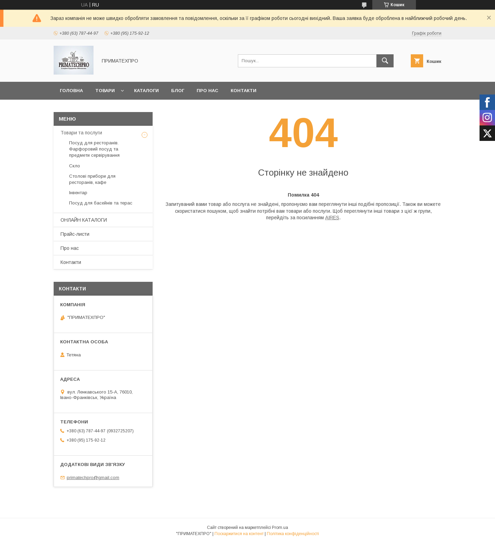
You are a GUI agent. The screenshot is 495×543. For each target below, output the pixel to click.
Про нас (207, 90)
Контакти (243, 90)
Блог (177, 90)
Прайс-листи (74, 234)
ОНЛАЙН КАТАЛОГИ (83, 220)
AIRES (332, 217)
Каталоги (146, 90)
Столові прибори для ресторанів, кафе (92, 179)
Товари (105, 90)
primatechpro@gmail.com (93, 477)
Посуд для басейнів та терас (100, 203)
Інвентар (78, 192)
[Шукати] (385, 60)
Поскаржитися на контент (239, 533)
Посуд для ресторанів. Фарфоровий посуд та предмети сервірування (94, 149)
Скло (74, 165)
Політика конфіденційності (293, 533)
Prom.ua (280, 527)
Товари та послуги (81, 132)
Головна (71, 90)
